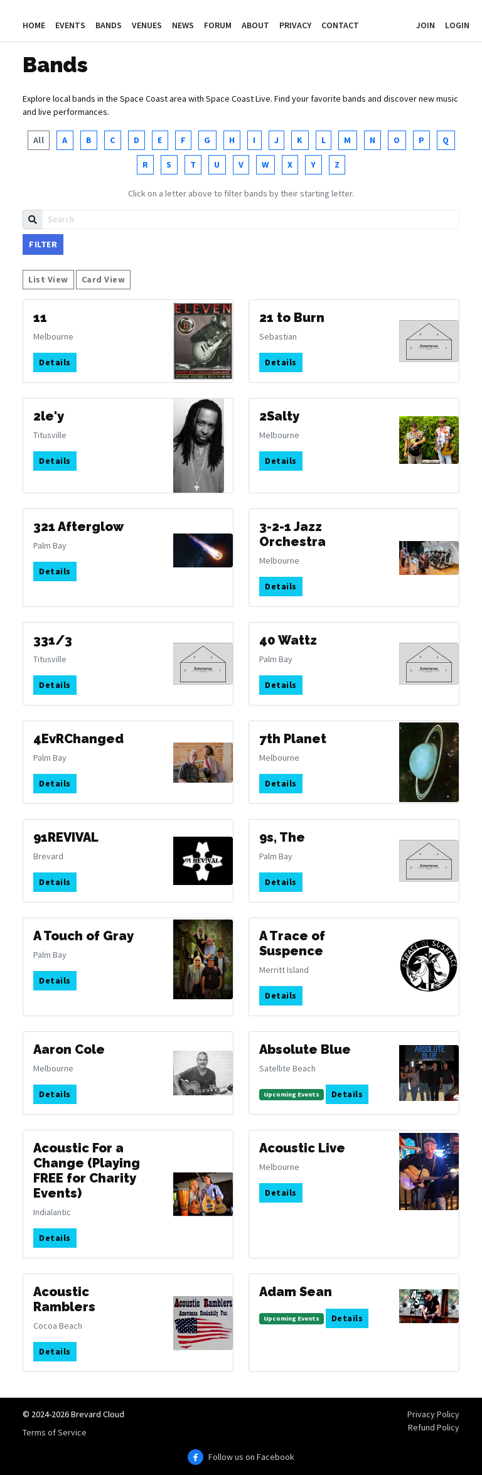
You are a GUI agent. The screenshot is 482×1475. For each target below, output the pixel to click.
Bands (108, 25)
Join (425, 25)
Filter (43, 244)
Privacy (295, 25)
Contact (340, 25)
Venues (147, 25)
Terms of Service (55, 1432)
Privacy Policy (433, 1414)
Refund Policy (433, 1427)
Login (457, 25)
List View (48, 279)
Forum (218, 25)
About (255, 25)
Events (70, 25)
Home (34, 25)
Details (55, 362)
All (39, 140)
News (183, 25)
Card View (104, 279)
